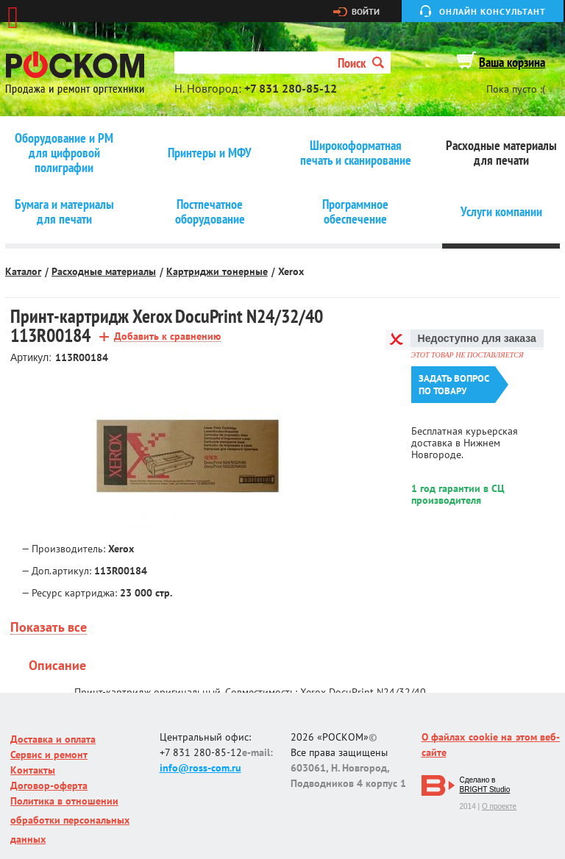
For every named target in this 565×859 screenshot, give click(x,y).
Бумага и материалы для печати (64, 212)
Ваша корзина (512, 62)
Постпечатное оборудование (210, 212)
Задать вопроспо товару (454, 384)
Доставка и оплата (53, 739)
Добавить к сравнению (167, 336)
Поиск (361, 62)
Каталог (23, 271)
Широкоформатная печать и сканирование (355, 153)
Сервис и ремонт (49, 754)
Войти (366, 11)
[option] (187, 456)
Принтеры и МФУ (210, 153)
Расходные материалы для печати (501, 153)
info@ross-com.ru (200, 767)
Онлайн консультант (492, 11)
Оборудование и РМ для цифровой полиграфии (64, 153)
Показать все (48, 628)
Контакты (32, 770)
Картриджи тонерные (217, 271)
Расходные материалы (103, 271)
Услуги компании (501, 211)
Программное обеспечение (355, 212)
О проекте (499, 806)
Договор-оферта (49, 785)
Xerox (291, 271)
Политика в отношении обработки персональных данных (69, 820)
